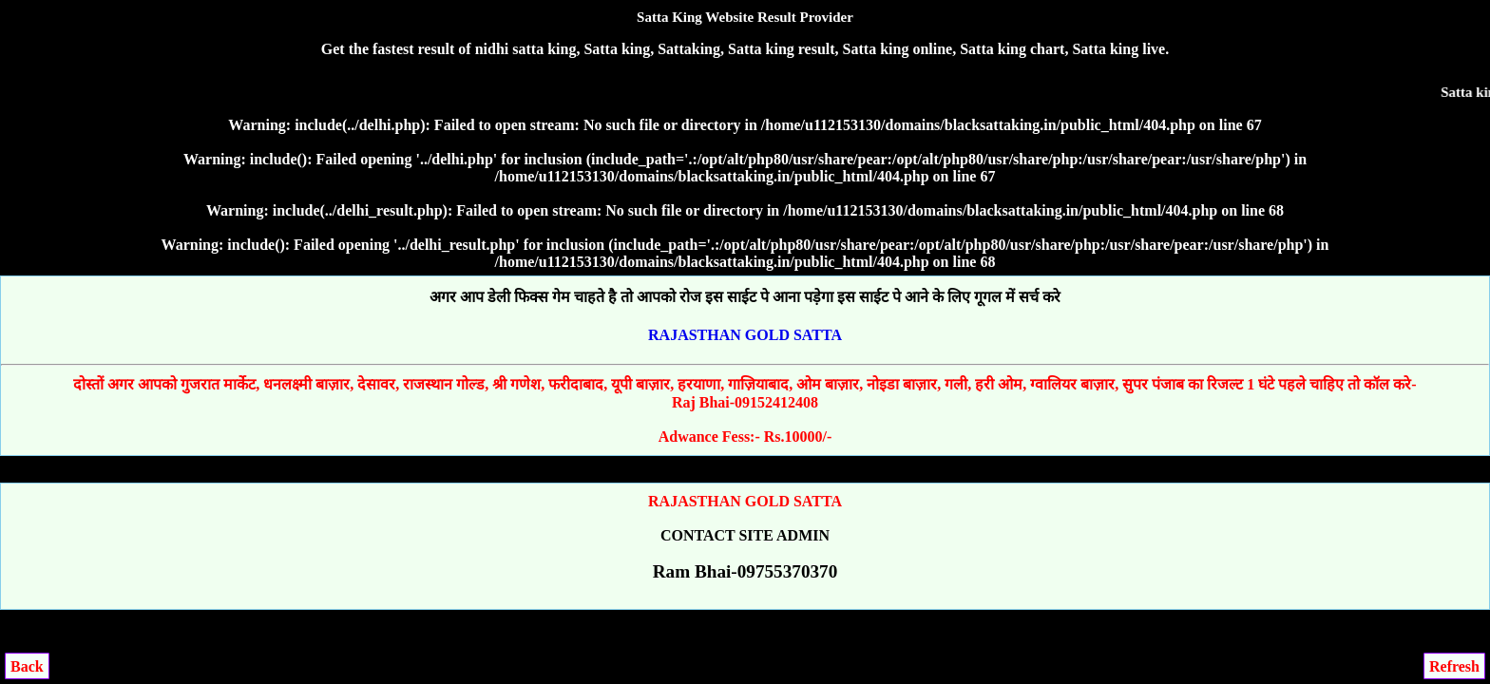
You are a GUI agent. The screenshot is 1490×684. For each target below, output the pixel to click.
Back (27, 666)
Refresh (1454, 666)
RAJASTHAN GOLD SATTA (745, 335)
